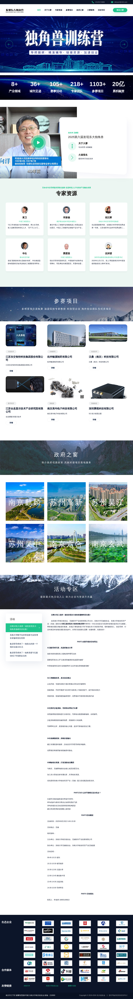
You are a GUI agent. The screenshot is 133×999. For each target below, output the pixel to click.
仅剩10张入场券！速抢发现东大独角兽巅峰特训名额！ (23, 627)
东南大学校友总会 (52, 986)
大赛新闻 (90, 10)
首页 (39, 10)
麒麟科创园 (72, 986)
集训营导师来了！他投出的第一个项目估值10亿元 (24, 645)
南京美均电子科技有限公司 (62, 408)
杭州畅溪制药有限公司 (59, 356)
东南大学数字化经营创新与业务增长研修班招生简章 (24, 636)
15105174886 (98, 2)
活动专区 (101, 10)
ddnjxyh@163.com (119, 2)
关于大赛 (47, 10)
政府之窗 (80, 10)
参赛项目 (69, 10)
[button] (9, 44)
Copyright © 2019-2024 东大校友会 (92, 995)
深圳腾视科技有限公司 (101, 408)
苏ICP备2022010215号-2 (118, 995)
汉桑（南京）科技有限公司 (104, 356)
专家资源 (58, 10)
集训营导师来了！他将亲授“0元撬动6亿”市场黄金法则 (24, 654)
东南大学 (27, 986)
